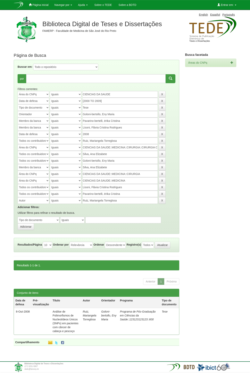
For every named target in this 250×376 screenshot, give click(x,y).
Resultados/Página (30, 244)
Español (215, 14)
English (203, 14)
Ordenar (99, 244)
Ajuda (83, 4)
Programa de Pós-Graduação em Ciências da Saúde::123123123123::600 (138, 315)
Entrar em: (226, 4)
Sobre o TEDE (103, 4)
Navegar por (63, 4)
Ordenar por (61, 244)
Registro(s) (134, 244)
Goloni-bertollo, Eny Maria (108, 315)
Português (228, 14)
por (22, 78)
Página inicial (38, 4)
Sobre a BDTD (127, 4)
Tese (165, 311)
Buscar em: (25, 66)
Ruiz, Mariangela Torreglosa (89, 315)
